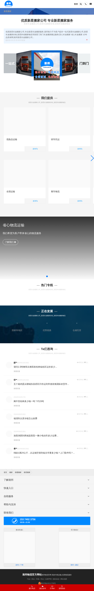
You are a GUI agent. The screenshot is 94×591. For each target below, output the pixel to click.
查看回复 (17, 371)
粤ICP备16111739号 (48, 583)
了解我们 (10, 242)
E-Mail (52, 587)
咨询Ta (35, 149)
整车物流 (55, 191)
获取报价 (62, 587)
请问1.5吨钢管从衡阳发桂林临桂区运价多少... (35, 367)
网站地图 (64, 579)
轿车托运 (55, 139)
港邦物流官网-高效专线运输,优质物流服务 (47, 575)
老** (15, 449)
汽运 (28, 579)
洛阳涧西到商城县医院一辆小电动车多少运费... (36, 435)
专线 (37, 579)
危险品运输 (11, 139)
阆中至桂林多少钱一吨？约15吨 (29, 401)
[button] (47, 276)
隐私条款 (56, 579)
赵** (15, 363)
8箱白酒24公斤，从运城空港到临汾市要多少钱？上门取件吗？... (44, 453)
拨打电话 (32, 587)
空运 (42, 579)
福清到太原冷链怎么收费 (25, 418)
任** (15, 380)
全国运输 (10, 191)
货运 (33, 579)
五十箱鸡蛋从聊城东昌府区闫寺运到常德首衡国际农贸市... (41, 384)
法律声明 (48, 579)
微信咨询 (41, 588)
